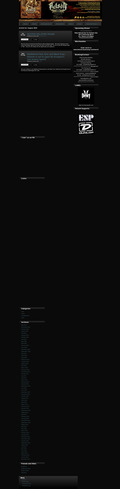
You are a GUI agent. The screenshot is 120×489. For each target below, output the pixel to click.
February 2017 (25, 382)
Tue (23, 33)
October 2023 (25, 329)
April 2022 (24, 343)
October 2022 (25, 337)
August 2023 (24, 331)
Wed (22, 53)
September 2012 (25, 443)
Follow (25, 39)
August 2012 (24, 445)
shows (23, 313)
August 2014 (24, 412)
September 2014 (25, 410)
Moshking (24, 472)
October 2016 (25, 384)
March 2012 (24, 453)
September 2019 (25, 351)
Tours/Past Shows (91, 24)
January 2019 (25, 361)
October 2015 (25, 396)
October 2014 (25, 408)
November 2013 (25, 420)
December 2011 (25, 459)
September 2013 (25, 422)
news (40, 61)
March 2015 (24, 404)
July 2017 (24, 376)
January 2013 (25, 434)
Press (79, 24)
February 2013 (25, 432)
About (34, 24)
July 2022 (24, 339)
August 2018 (24, 363)
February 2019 (25, 359)
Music (71, 24)
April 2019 (24, 357)
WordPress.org (26, 485)
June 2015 (24, 400)
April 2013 (24, 428)
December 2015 (25, 392)
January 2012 (25, 457)
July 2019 (24, 353)
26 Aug (23, 35)
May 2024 (24, 325)
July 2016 (24, 388)
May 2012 (24, 449)
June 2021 (24, 347)
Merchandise (60, 24)
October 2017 (25, 374)
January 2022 (25, 345)
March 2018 (24, 367)
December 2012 (25, 436)
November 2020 (25, 349)
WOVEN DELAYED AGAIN (41, 34)
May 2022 (24, 341)
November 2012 (25, 438)
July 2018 (24, 365)
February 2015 (25, 406)
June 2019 (24, 355)
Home (25, 24)
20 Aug (23, 55)
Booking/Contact (46, 24)
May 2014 (24, 414)
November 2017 (25, 371)
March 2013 (24, 430)
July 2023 (24, 333)
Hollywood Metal (25, 468)
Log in (23, 479)
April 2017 (24, 378)
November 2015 (25, 394)
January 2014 (25, 418)
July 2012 (24, 447)
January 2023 (25, 335)
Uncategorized (42, 36)
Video (22, 317)
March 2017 (24, 380)
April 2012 (24, 451)
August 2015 (24, 398)
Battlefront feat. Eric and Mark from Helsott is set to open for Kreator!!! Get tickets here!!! (46, 57)
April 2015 (24, 402)
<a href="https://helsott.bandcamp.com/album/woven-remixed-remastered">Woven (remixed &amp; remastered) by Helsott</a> (32, 275)
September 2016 (25, 386)
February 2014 (25, 416)
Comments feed (26, 483)
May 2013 (24, 426)
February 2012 (25, 455)
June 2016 (24, 390)
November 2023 (25, 327)
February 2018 (25, 369)
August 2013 (24, 424)
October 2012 (25, 441)
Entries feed (25, 481)
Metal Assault (25, 470)
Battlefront (24, 466)
